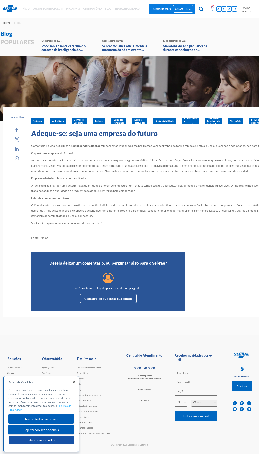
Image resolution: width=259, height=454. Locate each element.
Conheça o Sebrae (85, 427)
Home (7, 22)
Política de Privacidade (87, 411)
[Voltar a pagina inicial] (11, 8)
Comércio (46, 373)
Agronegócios (48, 367)
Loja (79, 384)
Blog (79, 389)
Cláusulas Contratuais (87, 406)
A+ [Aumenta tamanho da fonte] (219, 8)
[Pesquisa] (201, 9)
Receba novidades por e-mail (196, 416)
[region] (41, 414)
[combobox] (196, 392)
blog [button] (108, 8)
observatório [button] (92, 8)
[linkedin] (249, 403)
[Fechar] (73, 382)
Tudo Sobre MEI (14, 367)
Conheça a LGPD (84, 422)
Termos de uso (83, 417)
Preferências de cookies (41, 440)
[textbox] (198, 391)
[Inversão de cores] (234, 9)
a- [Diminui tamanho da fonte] (224, 8)
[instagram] (242, 409)
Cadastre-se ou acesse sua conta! (108, 298)
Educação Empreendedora (89, 367)
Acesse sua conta (162, 8)
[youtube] (235, 409)
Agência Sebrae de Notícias (89, 395)
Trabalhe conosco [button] (127, 8)
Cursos (10, 373)
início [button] (26, 8)
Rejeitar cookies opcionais (41, 430)
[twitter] (242, 403)
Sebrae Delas (82, 373)
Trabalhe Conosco (85, 400)
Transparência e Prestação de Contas (93, 433)
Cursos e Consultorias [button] (48, 8)
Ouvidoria (144, 400)
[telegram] (249, 409)
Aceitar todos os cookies (41, 419)
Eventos (80, 378)
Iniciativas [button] (73, 8)
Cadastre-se (183, 8)
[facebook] (235, 403)
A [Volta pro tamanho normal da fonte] (229, 8)
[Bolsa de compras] (210, 9)
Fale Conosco (144, 389)
